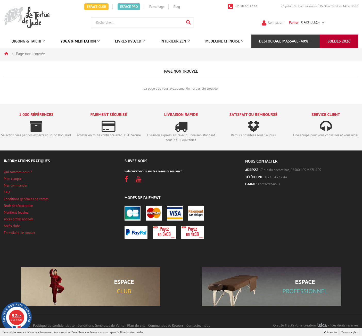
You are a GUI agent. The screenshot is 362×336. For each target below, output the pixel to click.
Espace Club (96, 7)
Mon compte (13, 179)
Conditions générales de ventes (26, 199)
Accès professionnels (18, 219)
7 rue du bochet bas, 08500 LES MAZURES (291, 170)
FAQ (7, 192)
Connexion (275, 22)
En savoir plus (349, 332)
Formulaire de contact (19, 233)
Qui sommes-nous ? (18, 172)
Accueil (6, 53)
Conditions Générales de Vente (100, 325)
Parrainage (156, 7)
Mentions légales (16, 212)
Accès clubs (12, 226)
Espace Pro (129, 7)
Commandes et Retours (166, 325)
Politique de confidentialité (54, 325)
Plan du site (136, 325)
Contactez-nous (269, 184)
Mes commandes (16, 185)
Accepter (331, 332)
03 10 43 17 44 (246, 6)
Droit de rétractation (18, 206)
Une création (311, 325)
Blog (177, 7)
